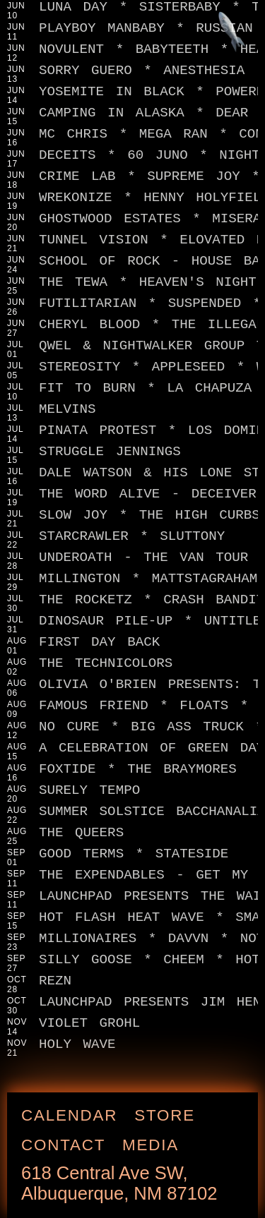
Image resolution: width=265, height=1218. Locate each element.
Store (169, 1109)
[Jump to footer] (237, 27)
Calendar (74, 1109)
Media (155, 1139)
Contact (68, 1139)
